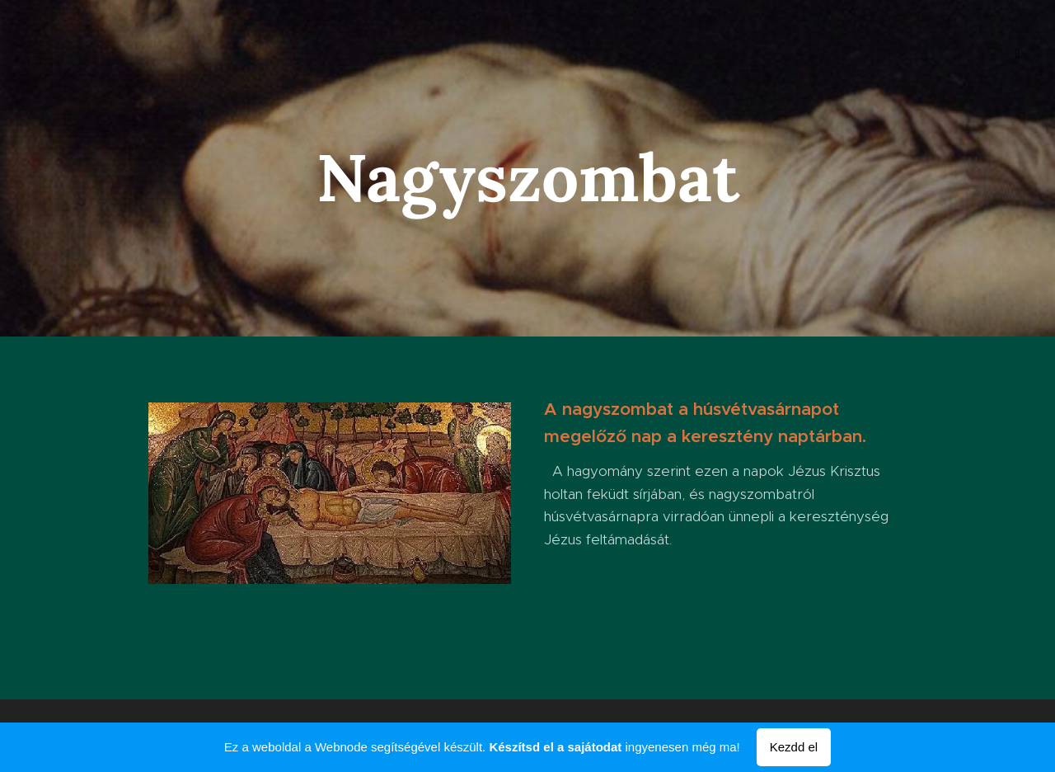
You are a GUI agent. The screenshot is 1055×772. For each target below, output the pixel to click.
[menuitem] (88, 53)
